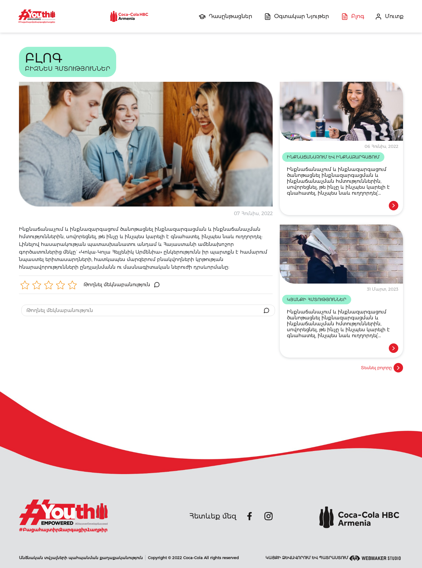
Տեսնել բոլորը (382, 367)
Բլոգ (357, 16)
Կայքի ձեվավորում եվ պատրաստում (333, 558)
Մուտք (394, 16)
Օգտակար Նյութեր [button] (301, 16)
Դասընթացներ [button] (230, 16)
